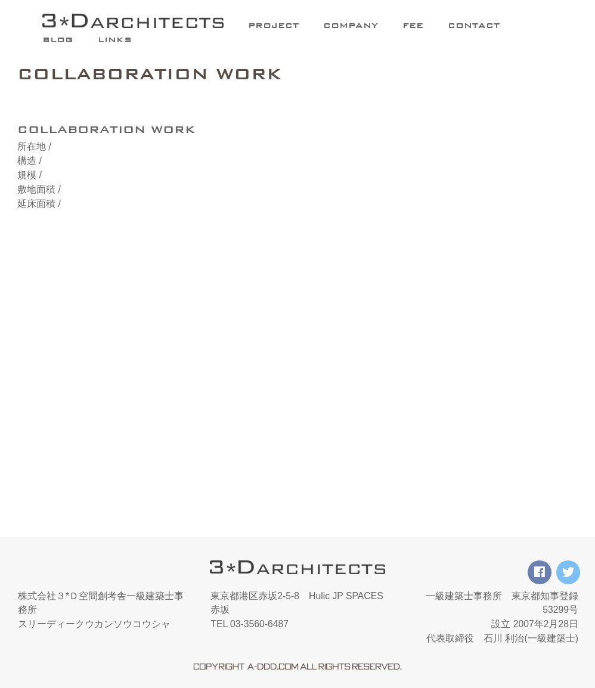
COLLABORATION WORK (149, 74)
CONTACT (474, 25)
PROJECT (273, 25)
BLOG (57, 40)
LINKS (115, 40)
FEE (412, 25)
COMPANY (350, 25)
